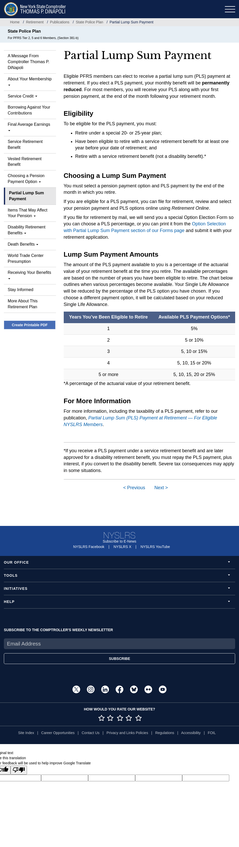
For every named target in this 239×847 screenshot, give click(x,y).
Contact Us (90, 733)
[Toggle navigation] (230, 9)
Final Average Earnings (29, 126)
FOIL (212, 733)
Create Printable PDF (30, 325)
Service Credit (22, 96)
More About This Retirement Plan (23, 304)
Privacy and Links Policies (127, 733)
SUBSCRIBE (119, 659)
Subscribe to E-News (119, 541)
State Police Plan (89, 22)
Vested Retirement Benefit (25, 162)
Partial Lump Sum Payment (26, 196)
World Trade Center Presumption (25, 258)
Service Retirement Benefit (25, 144)
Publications (60, 22)
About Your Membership (30, 81)
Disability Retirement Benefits (26, 230)
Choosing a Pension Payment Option (26, 179)
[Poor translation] (19, 770)
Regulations (164, 733)
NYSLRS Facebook (88, 547)
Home (15, 22)
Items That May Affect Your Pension (27, 213)
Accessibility (191, 733)
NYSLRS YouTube (155, 547)
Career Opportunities (58, 733)
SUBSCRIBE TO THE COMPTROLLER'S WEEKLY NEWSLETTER (58, 630)
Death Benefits (23, 244)
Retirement (34, 22)
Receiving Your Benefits (29, 274)
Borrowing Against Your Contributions (29, 110)
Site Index (26, 733)
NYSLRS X (122, 547)
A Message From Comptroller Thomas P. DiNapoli (28, 62)
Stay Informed (20, 289)
